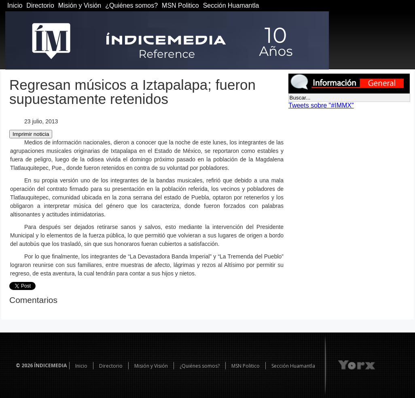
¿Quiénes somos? (131, 5)
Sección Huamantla (231, 5)
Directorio (40, 5)
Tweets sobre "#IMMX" (321, 105)
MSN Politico (180, 5)
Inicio (14, 5)
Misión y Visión (79, 5)
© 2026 (24, 365)
